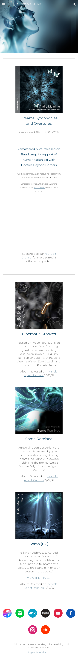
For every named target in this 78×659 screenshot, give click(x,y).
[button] (4, 4)
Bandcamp (29, 154)
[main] (39, 120)
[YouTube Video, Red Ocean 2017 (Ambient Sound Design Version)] (39, 226)
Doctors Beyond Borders (39, 165)
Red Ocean (39, 187)
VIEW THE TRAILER (39, 577)
